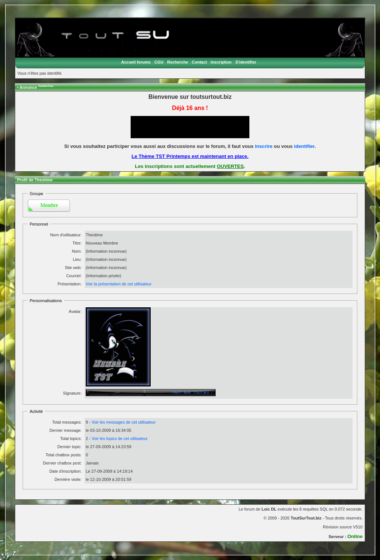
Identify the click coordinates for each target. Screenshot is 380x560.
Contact (199, 62)
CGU (158, 62)
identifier (304, 146)
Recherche (177, 62)
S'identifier (245, 62)
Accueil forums (135, 62)
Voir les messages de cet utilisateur (123, 422)
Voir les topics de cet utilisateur (120, 438)
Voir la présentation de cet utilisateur (118, 284)
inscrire (264, 146)
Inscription (221, 62)
